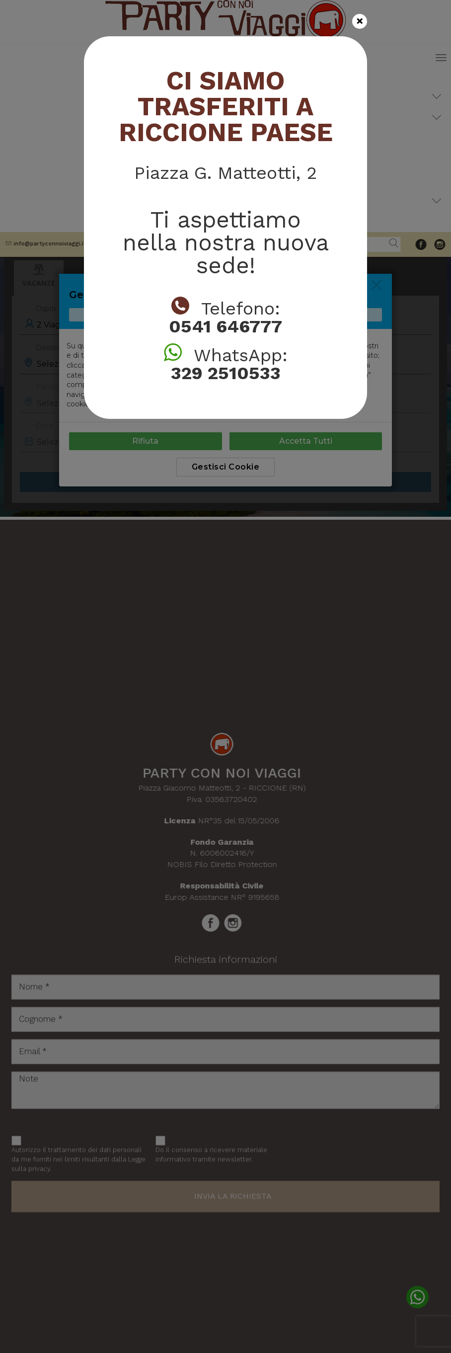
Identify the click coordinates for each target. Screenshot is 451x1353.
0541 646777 (225, 326)
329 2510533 (226, 373)
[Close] (359, 21)
